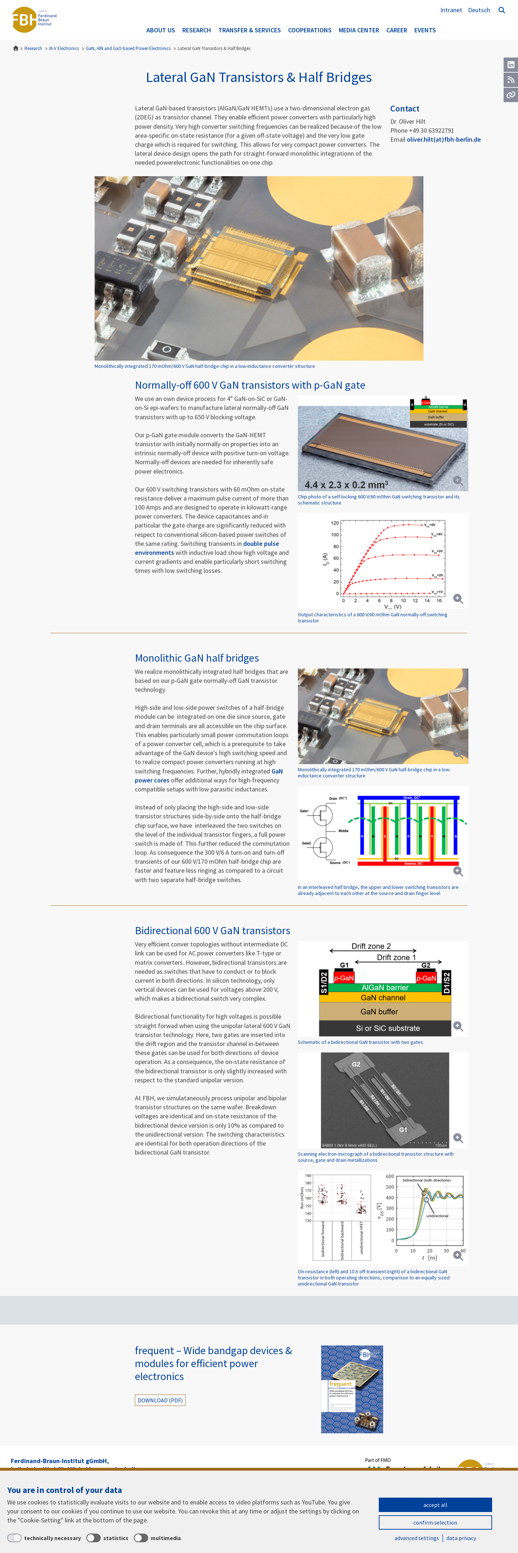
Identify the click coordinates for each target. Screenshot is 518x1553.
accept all (435, 1504)
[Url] (511, 95)
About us (160, 30)
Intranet (451, 10)
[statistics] (107, 1538)
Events (425, 30)
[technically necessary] (44, 1538)
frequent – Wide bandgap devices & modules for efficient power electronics (213, 1363)
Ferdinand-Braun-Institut (34, 20)
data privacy (461, 1537)
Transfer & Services (249, 30)
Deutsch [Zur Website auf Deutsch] (479, 10)
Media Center (359, 30)
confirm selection (435, 1522)
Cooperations (310, 30)
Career (396, 30)
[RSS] (511, 80)
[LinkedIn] (511, 65)
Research (196, 30)
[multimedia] (157, 1538)
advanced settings (417, 1537)
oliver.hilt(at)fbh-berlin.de (444, 139)
